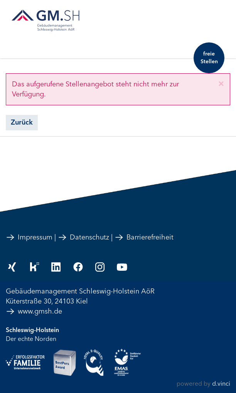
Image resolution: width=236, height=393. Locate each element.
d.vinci (221, 384)
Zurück (22, 122)
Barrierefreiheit (144, 237)
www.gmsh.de (34, 311)
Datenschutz (83, 237)
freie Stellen (209, 58)
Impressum (29, 237)
